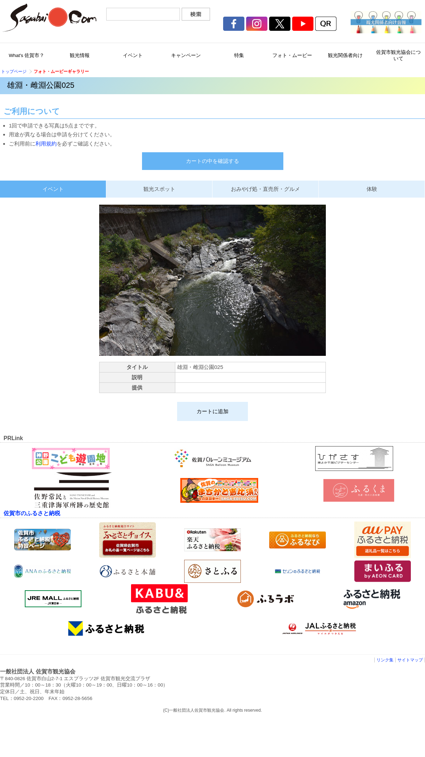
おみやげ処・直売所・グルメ (265, 189)
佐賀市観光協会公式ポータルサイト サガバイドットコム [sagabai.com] (49, 18)
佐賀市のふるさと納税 (32, 513)
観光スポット (159, 189)
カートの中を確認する (212, 161)
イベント (53, 189)
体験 (372, 189)
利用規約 (46, 144)
